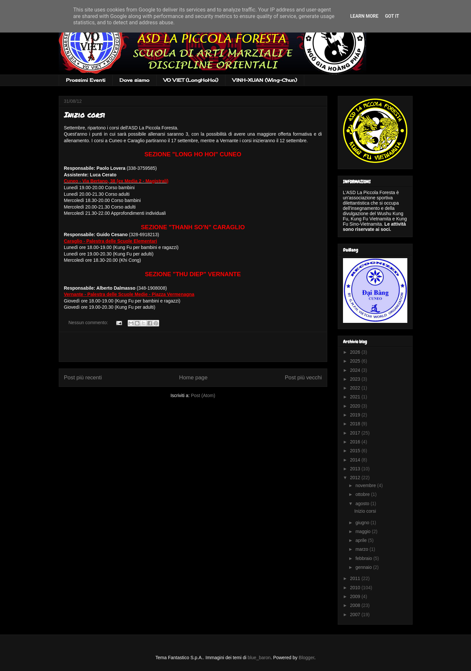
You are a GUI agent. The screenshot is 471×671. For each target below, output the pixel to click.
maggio (363, 531)
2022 (355, 388)
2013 (355, 468)
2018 (355, 423)
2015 (355, 450)
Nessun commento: (89, 322)
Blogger (306, 657)
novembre (366, 485)
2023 (355, 379)
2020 (355, 406)
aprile (361, 540)
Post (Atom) (203, 395)
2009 (355, 596)
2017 (355, 433)
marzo (362, 549)
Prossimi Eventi (85, 80)
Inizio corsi (84, 115)
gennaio (364, 567)
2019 (355, 414)
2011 (355, 578)
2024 (355, 370)
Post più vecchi (303, 377)
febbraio (364, 558)
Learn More (364, 16)
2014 (355, 459)
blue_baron (258, 657)
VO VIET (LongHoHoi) (190, 80)
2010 (355, 587)
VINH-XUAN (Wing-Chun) (264, 80)
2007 (355, 614)
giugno (363, 522)
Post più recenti (83, 377)
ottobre (363, 494)
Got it (392, 16)
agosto (363, 503)
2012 (355, 477)
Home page (193, 377)
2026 (355, 352)
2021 (355, 396)
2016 (355, 441)
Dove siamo (134, 80)
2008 (355, 605)
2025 (355, 361)
